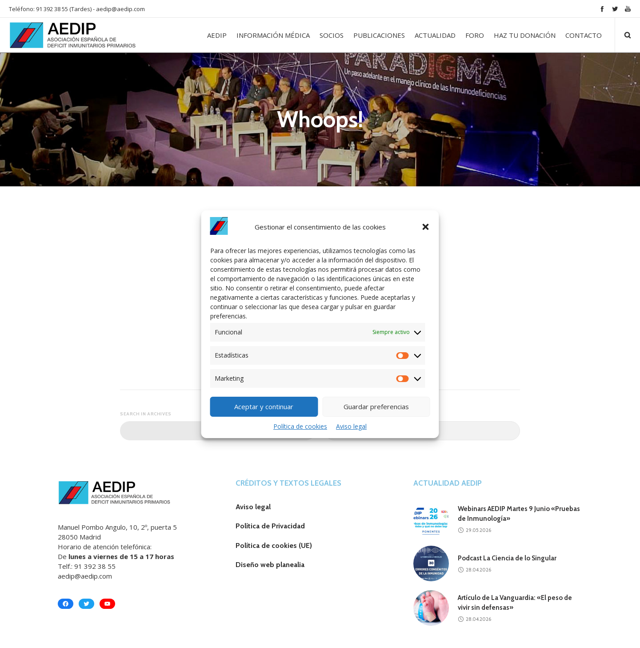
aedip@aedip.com (120, 9)
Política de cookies (300, 426)
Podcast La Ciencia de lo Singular (507, 558)
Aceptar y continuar (263, 406)
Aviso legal (351, 426)
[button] (425, 226)
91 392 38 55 (95, 566)
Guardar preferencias (376, 406)
